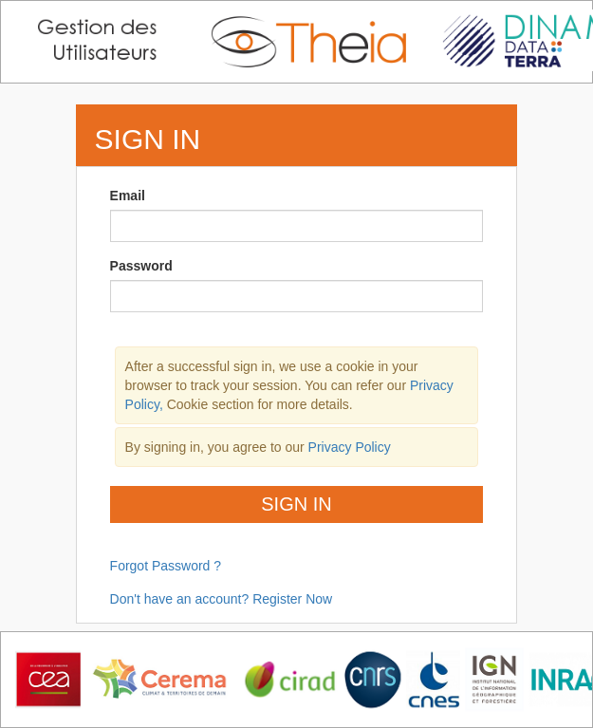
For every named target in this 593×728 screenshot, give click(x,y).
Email (127, 195)
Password (141, 265)
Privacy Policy (349, 447)
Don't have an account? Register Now (221, 599)
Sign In (296, 504)
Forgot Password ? (166, 565)
